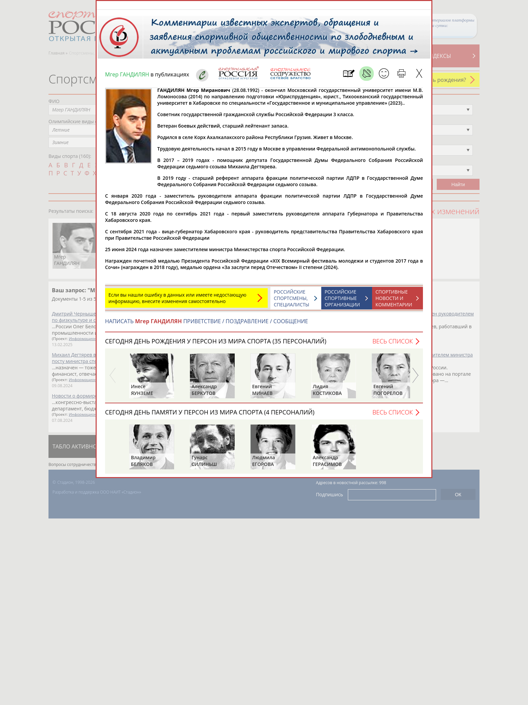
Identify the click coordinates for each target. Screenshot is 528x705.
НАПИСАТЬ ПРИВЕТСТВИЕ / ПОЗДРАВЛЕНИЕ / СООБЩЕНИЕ (206, 324)
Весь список (392, 344)
